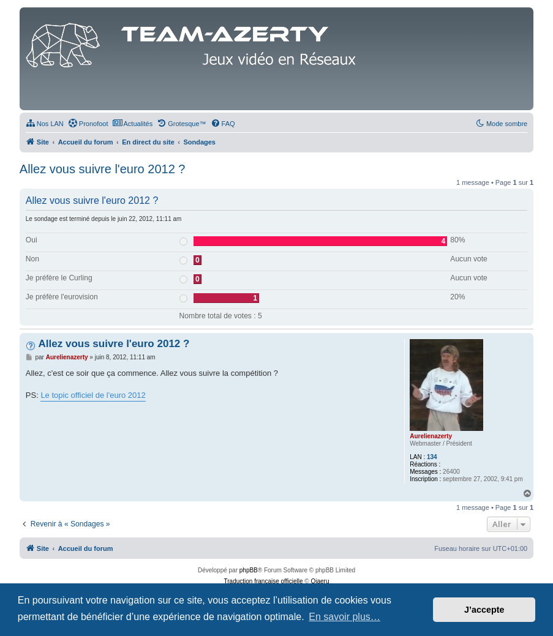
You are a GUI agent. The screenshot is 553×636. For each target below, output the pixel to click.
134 (432, 457)
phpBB (248, 570)
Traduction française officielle (263, 581)
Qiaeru (319, 581)
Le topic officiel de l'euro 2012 (92, 395)
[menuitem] (45, 123)
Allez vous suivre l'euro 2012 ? (103, 169)
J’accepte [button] (484, 610)
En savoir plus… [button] (344, 617)
